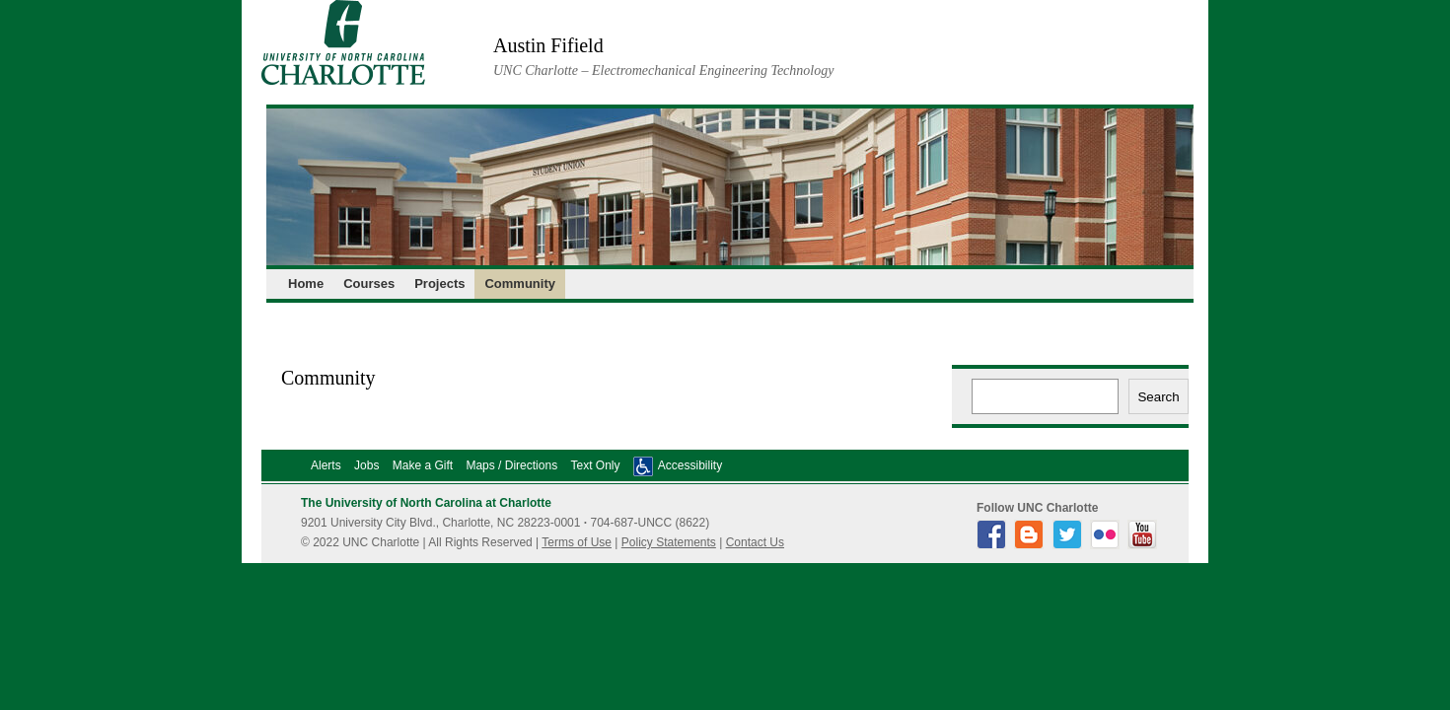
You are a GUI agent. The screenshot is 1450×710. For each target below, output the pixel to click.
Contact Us (755, 542)
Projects (439, 283)
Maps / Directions (511, 465)
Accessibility (690, 465)
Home (306, 283)
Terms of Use (577, 542)
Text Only (594, 465)
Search (1158, 397)
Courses (369, 283)
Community (519, 283)
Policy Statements (668, 542)
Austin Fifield (548, 45)
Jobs (366, 465)
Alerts (326, 465)
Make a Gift (423, 465)
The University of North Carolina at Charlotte (426, 503)
